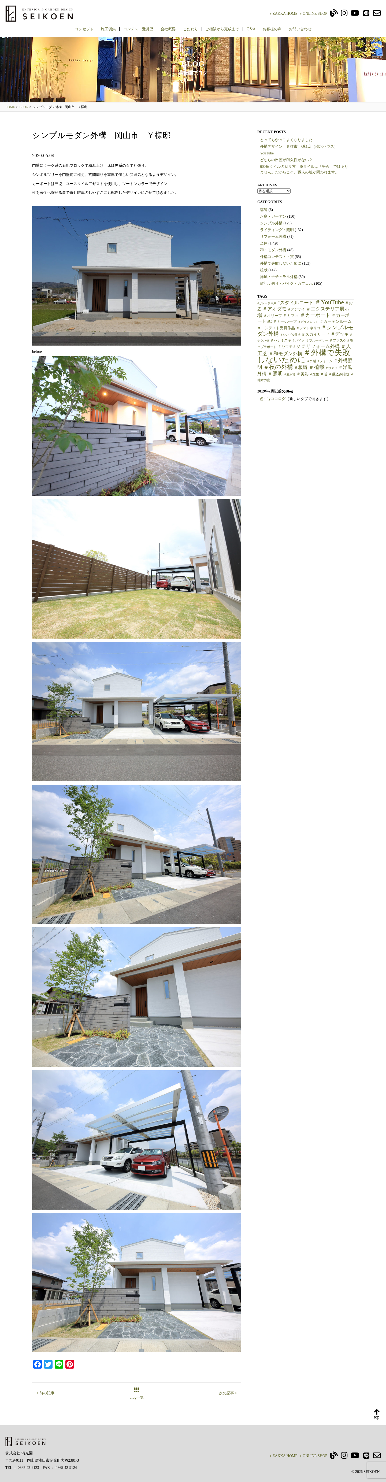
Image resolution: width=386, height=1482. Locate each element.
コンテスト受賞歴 (138, 28)
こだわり (190, 28)
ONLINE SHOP (313, 14)
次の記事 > (228, 1393)
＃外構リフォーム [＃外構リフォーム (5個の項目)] (319, 361)
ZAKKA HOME (284, 14)
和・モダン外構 (273, 250)
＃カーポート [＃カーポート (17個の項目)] (315, 315)
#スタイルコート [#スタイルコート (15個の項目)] (295, 302)
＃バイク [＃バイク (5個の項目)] (298, 340)
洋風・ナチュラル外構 (279, 277)
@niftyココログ (272, 399)
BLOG (23, 107)
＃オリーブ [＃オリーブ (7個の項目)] (272, 316)
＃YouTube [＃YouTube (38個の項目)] (329, 302)
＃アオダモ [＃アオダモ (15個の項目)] (274, 309)
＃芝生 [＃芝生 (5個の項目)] (314, 374)
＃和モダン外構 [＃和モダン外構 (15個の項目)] (285, 353)
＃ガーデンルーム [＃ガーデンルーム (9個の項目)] (336, 321)
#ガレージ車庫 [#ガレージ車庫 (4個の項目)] (266, 303)
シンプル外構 (271, 223)
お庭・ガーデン (273, 216)
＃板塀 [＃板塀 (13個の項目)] (300, 367)
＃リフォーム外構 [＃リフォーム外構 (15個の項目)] (320, 346)
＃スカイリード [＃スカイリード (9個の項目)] (315, 334)
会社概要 (168, 28)
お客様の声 (272, 28)
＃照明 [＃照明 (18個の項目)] (275, 373)
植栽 (264, 270)
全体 (264, 243)
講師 (264, 210)
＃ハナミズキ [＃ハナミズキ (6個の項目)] (280, 340)
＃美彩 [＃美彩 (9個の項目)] (302, 374)
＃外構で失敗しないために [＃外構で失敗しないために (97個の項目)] (303, 356)
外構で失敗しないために (280, 263)
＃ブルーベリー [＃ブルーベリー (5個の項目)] (317, 340)
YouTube (267, 153)
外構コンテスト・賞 (277, 257)
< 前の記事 (45, 1393)
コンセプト (84, 28)
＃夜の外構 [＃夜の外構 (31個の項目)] (278, 367)
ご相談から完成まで (222, 28)
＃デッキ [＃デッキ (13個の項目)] (340, 334)
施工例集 (108, 28)
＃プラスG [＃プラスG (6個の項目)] (337, 340)
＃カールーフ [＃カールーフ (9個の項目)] (285, 321)
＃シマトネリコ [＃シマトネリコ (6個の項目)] (308, 328)
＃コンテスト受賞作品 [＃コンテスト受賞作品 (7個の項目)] (276, 328)
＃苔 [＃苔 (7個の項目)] (324, 374)
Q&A (251, 28)
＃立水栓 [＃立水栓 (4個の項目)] (289, 374)
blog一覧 (137, 1393)
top (377, 1414)
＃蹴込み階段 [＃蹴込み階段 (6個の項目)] (338, 374)
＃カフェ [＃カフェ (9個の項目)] (291, 315)
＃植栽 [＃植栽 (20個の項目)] (317, 367)
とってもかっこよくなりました (286, 140)
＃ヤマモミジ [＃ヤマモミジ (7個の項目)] (289, 347)
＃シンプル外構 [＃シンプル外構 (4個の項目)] (290, 334)
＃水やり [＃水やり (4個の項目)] (331, 367)
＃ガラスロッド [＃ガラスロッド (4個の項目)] (308, 321)
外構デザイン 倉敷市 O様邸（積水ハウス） (299, 147)
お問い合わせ (300, 28)
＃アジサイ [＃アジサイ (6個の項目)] (296, 309)
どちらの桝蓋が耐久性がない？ (286, 160)
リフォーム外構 (273, 237)
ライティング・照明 (277, 230)
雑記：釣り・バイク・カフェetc (286, 283)
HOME (10, 107)
